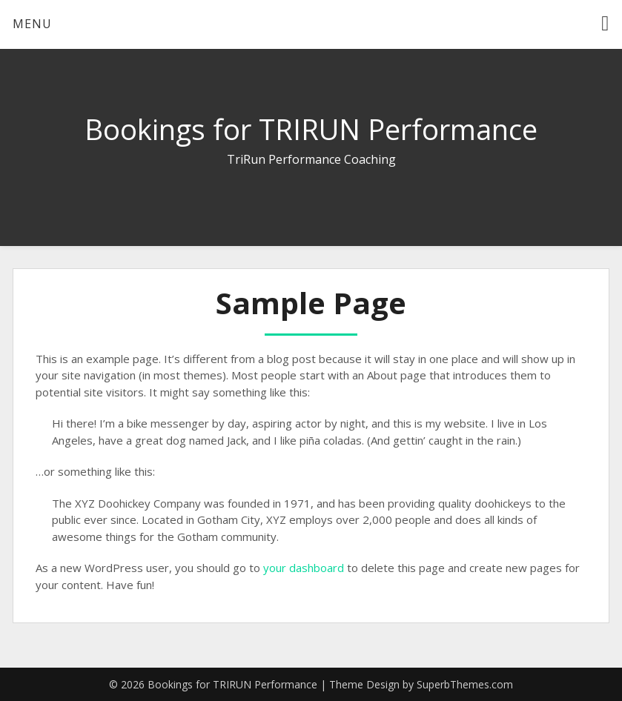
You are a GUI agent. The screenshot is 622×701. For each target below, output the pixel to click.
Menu (32, 24)
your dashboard (303, 567)
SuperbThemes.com (465, 684)
